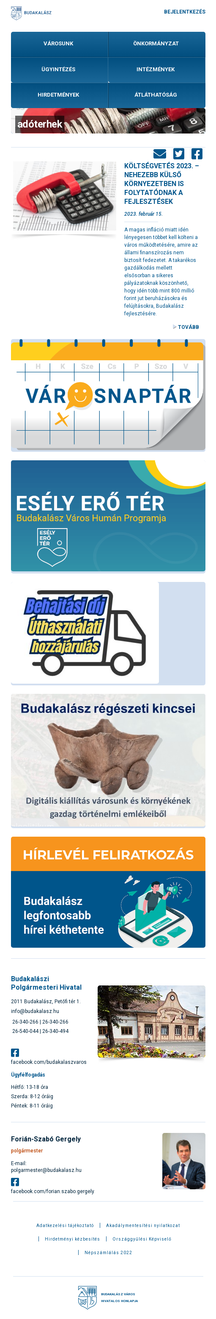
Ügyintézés (58, 69)
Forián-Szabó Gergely (46, 1139)
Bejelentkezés (184, 12)
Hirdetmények (58, 95)
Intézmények (156, 69)
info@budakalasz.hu (35, 1011)
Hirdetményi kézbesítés (72, 1239)
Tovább (188, 327)
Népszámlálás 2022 (108, 1253)
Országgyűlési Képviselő (142, 1239)
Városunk (58, 43)
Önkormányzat (156, 43)
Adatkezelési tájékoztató (65, 1226)
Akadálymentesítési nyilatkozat (143, 1226)
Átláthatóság (155, 95)
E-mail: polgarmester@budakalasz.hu (46, 1166)
